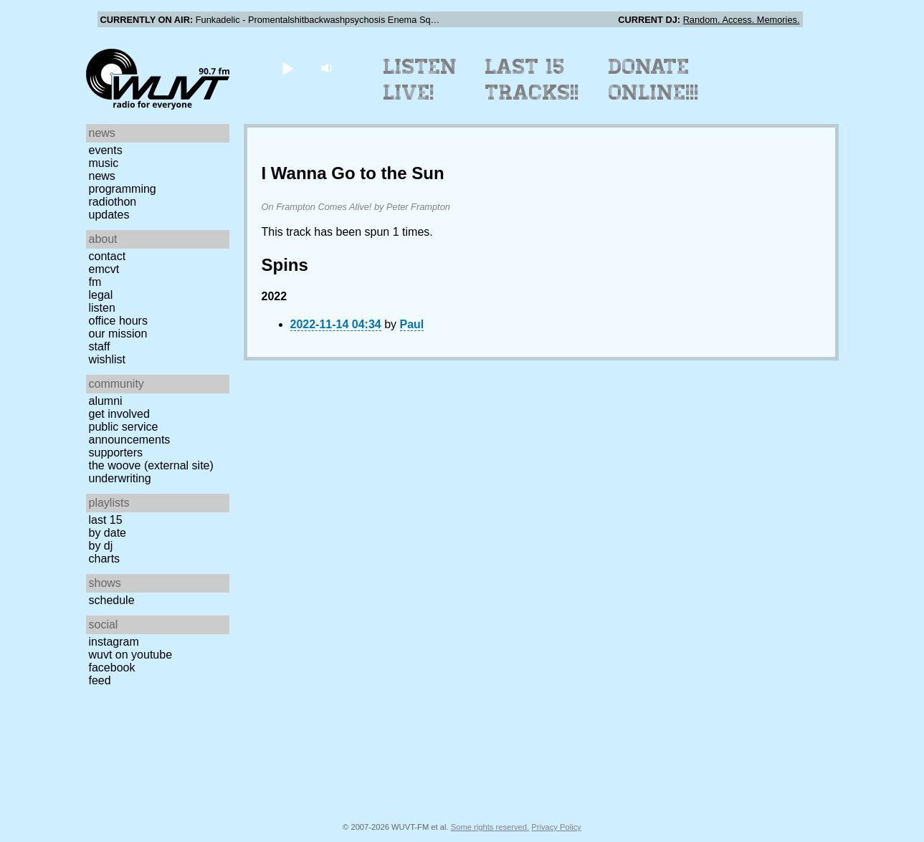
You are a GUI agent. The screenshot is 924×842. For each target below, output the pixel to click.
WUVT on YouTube (131, 655)
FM (95, 282)
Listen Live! (420, 79)
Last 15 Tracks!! (532, 79)
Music (104, 163)
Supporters (116, 452)
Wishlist (107, 359)
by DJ (101, 546)
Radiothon (113, 202)
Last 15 (106, 520)
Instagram (114, 642)
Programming (122, 189)
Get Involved (119, 414)
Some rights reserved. (490, 827)
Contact (107, 256)
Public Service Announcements (130, 433)
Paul (412, 324)
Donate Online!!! (654, 79)
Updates (109, 215)
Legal (101, 295)
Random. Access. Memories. (741, 19)
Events (106, 150)
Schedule (112, 600)
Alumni (106, 401)
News (102, 176)
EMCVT (104, 269)
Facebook (112, 667)
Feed (100, 680)
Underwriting (120, 478)
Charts (104, 558)
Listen (102, 308)
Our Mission (118, 333)
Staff (99, 346)
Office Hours (118, 321)
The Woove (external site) (151, 465)
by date (107, 533)
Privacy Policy (556, 827)
